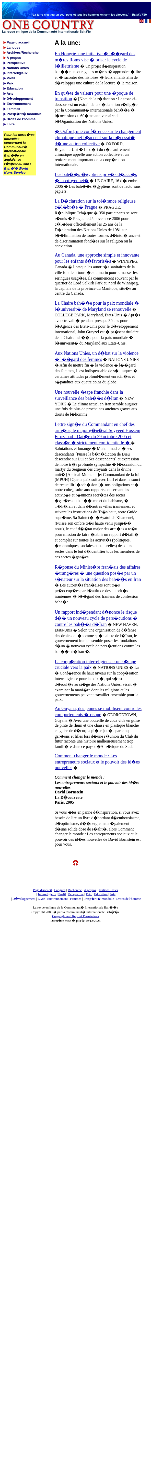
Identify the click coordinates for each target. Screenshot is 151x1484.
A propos (90, 890)
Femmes (75, 899)
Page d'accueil (42, 890)
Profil (62, 894)
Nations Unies (108, 890)
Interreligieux (47, 894)
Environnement (57, 899)
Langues (59, 890)
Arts (112, 894)
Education (101, 894)
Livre (41, 899)
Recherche (75, 890)
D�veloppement (24, 899)
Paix (89, 894)
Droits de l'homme (128, 899)
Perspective (76, 894)
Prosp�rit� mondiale (99, 899)
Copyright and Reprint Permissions (75, 916)
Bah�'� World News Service (16, 170)
